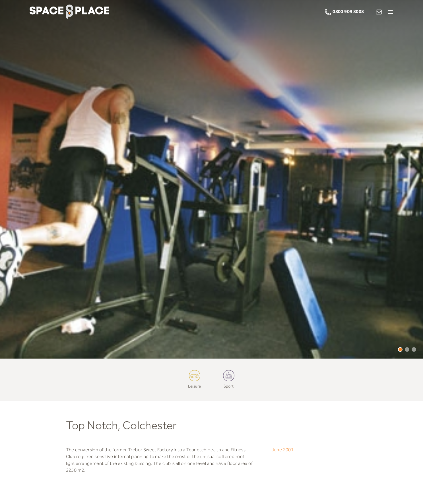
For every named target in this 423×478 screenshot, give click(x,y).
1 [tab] (400, 349)
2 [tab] (407, 349)
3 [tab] (414, 349)
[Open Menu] (390, 12)
